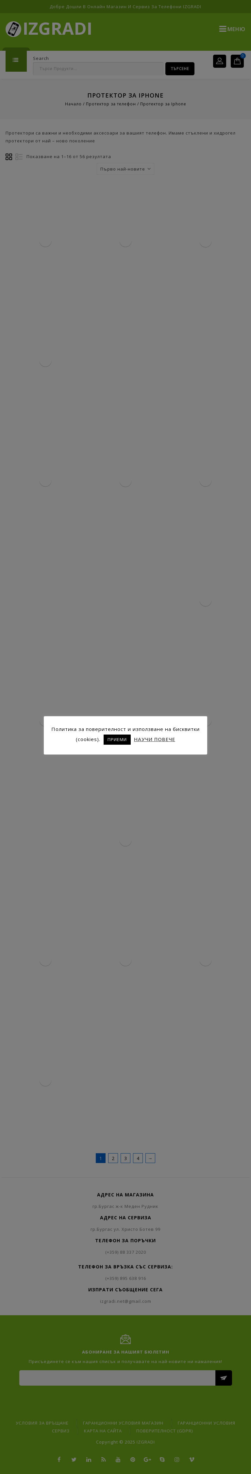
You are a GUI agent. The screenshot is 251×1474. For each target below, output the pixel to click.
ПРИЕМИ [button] (117, 739)
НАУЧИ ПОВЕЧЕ (154, 739)
